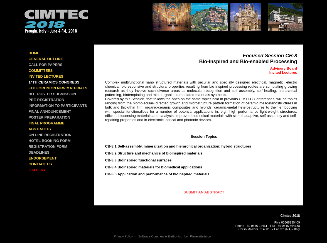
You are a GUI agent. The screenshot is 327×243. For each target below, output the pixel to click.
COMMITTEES (41, 70)
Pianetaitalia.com (201, 236)
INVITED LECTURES (46, 76)
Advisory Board (283, 68)
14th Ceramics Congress (54, 82)
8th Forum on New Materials (58, 88)
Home (34, 53)
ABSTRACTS (40, 129)
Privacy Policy (123, 236)
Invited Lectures (283, 72)
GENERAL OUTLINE (46, 59)
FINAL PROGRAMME (47, 123)
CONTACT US (40, 164)
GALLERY (37, 170)
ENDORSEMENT (43, 158)
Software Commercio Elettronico (160, 236)
